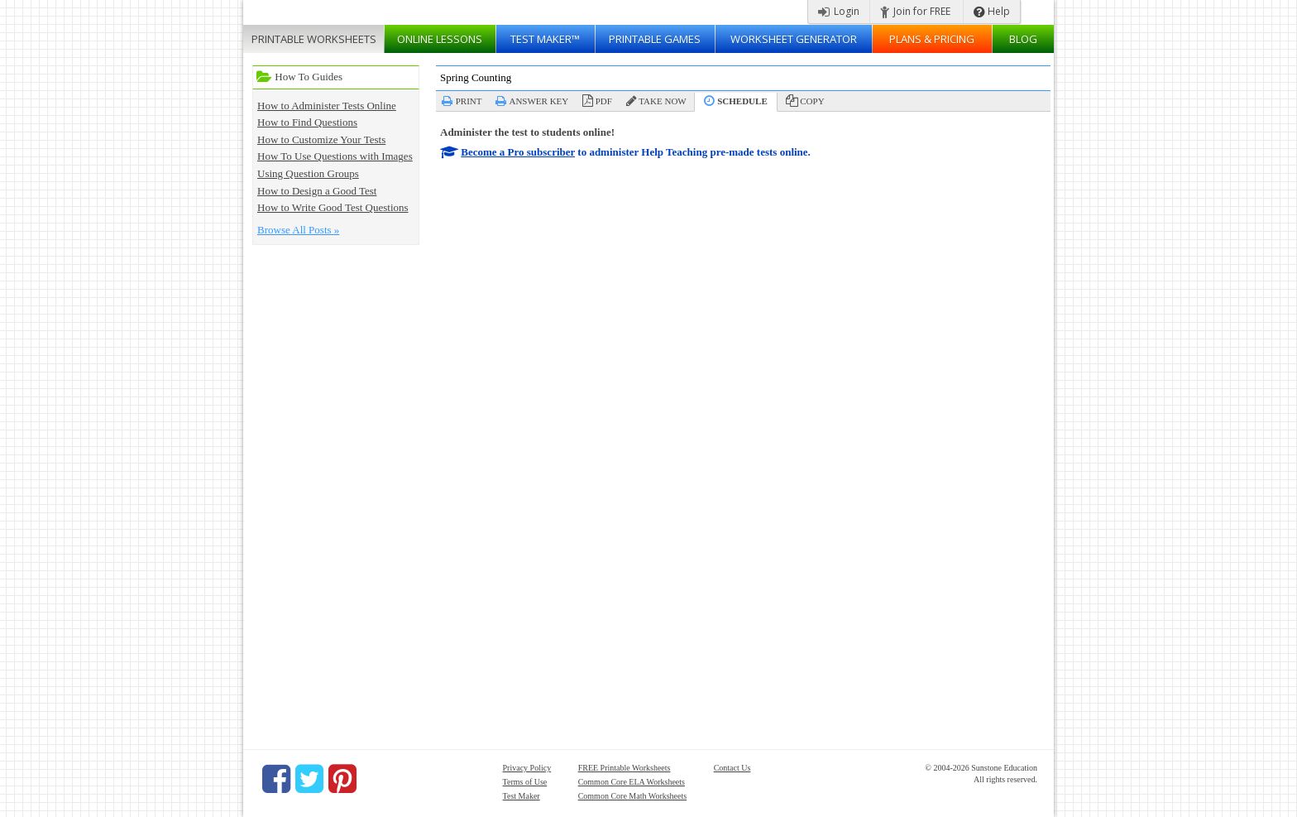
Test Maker (521, 795)
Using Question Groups (308, 173)
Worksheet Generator (793, 38)
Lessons (439, 38)
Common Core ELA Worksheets (631, 781)
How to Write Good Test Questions (333, 207)
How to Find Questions (307, 122)
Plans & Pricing (931, 38)
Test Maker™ (545, 38)
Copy (812, 101)
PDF (604, 101)
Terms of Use (525, 781)
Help (992, 11)
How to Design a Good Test (316, 191)
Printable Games (655, 38)
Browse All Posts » (298, 229)
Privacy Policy (527, 767)
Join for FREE (915, 11)
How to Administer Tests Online (326, 105)
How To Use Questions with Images (335, 156)
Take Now (662, 101)
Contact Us (732, 767)
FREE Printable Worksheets (624, 767)
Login (838, 11)
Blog (1023, 38)
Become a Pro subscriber (518, 152)
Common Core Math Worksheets (632, 795)
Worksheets (313, 38)
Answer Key (538, 101)
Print (469, 101)
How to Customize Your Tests (321, 139)
